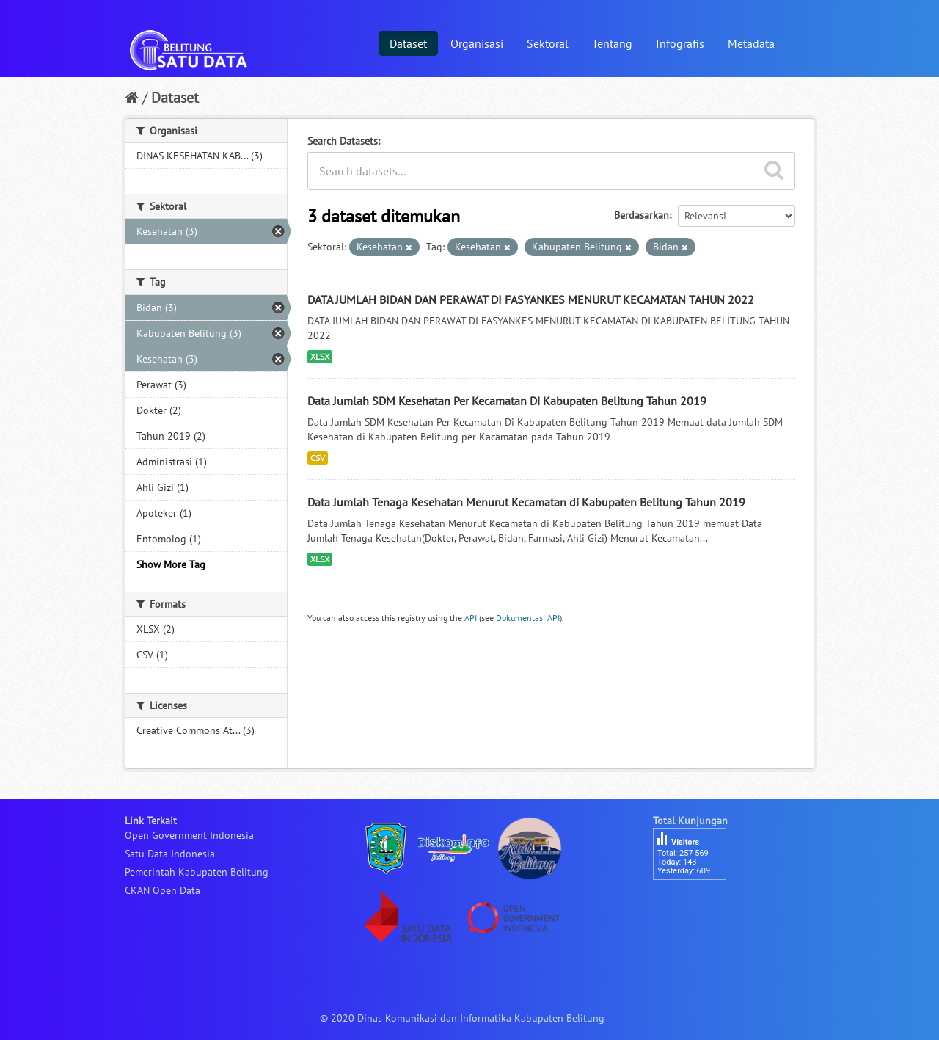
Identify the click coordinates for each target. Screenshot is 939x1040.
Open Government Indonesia (189, 835)
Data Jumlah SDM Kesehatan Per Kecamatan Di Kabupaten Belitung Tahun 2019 (506, 400)
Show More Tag (170, 564)
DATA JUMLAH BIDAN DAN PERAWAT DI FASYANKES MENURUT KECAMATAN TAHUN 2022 (530, 299)
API (470, 617)
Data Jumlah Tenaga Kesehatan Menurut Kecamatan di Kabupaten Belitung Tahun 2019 (526, 502)
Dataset (408, 43)
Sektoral (548, 43)
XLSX (319, 356)
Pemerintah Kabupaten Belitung (196, 872)
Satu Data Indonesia (170, 853)
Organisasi (476, 43)
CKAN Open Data (162, 890)
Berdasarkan (641, 215)
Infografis (680, 43)
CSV (317, 457)
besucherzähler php (697, 905)
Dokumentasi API (528, 617)
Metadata (751, 43)
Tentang (612, 43)
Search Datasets (342, 141)
